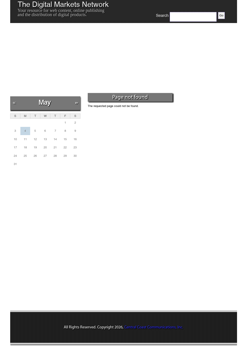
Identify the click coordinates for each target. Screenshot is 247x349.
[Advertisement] (91, 60)
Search (162, 15)
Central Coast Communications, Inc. (153, 327)
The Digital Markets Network (63, 4)
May (45, 102)
